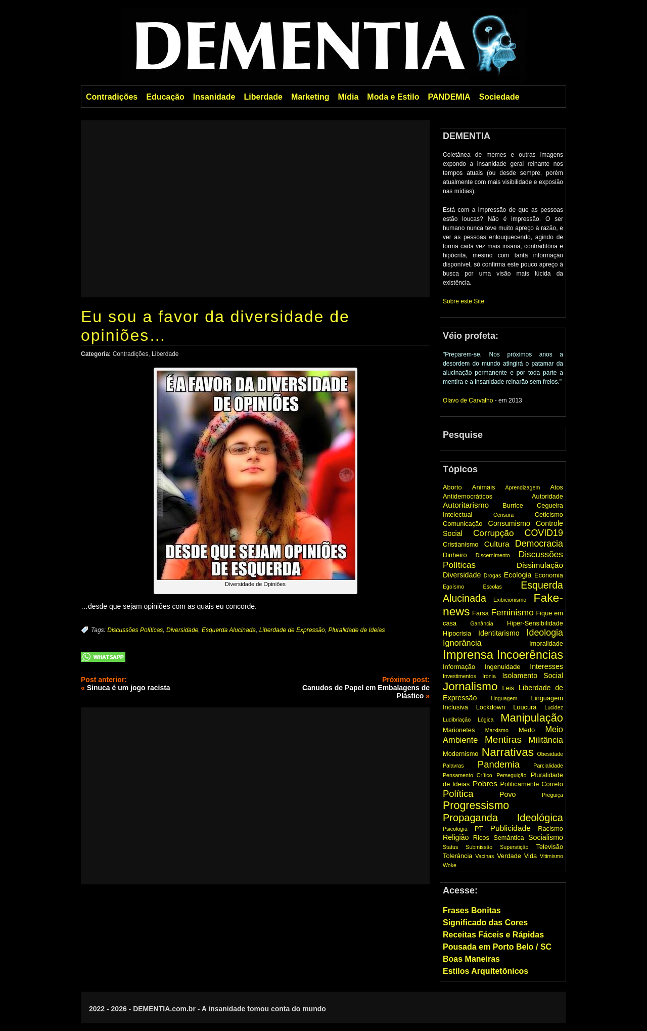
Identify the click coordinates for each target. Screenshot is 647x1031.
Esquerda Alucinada (229, 630)
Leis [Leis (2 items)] (508, 688)
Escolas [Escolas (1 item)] (492, 587)
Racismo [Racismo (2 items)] (550, 828)
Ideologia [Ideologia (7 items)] (544, 632)
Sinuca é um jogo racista (128, 688)
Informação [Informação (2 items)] (459, 666)
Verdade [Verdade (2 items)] (509, 856)
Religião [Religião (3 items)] (456, 837)
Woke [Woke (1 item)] (449, 865)
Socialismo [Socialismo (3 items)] (545, 837)
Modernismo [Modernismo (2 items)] (461, 753)
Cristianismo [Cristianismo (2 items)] (460, 544)
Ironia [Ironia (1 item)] (489, 676)
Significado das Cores (485, 922)
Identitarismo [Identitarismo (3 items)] (499, 633)
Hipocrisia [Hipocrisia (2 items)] (457, 633)
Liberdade (263, 97)
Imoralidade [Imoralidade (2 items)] (546, 643)
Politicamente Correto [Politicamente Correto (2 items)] (531, 784)
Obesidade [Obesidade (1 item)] (550, 754)
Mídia (348, 97)
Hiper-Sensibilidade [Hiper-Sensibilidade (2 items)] (535, 623)
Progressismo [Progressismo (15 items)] (476, 805)
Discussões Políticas (135, 630)
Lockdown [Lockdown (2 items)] (490, 707)
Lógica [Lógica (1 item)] (485, 719)
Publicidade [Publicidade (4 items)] (510, 828)
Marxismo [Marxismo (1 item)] (497, 730)
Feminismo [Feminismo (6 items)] (512, 612)
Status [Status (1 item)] (450, 847)
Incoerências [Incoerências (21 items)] (530, 654)
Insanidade (214, 97)
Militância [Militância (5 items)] (546, 739)
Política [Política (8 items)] (458, 793)
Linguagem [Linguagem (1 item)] (504, 698)
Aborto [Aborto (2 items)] (452, 487)
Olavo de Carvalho (468, 400)
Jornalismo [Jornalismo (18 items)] (470, 686)
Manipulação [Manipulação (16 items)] (531, 717)
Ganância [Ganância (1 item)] (481, 623)
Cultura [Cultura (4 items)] (497, 544)
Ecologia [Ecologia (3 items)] (518, 575)
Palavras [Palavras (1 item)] (453, 766)
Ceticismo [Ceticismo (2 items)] (549, 514)
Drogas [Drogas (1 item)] (492, 575)
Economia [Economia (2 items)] (548, 575)
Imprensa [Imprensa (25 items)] (468, 654)
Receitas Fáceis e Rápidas (493, 934)
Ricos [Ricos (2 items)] (481, 837)
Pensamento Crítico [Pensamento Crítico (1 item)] (467, 775)
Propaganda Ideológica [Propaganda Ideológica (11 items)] (503, 817)
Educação (165, 97)
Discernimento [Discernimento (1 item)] (493, 555)
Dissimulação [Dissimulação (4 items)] (540, 565)
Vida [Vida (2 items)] (530, 856)
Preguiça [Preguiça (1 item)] (552, 795)
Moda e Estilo (393, 97)
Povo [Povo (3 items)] (507, 794)
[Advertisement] (255, 209)
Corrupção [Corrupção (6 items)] (493, 533)
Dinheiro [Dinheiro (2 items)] (455, 555)
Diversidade (182, 630)
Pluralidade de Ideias (356, 630)
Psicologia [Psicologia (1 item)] (455, 829)
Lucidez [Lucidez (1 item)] (553, 707)
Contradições (111, 97)
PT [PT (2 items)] (479, 828)
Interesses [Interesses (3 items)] (546, 666)
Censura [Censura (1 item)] (503, 515)
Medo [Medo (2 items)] (527, 730)
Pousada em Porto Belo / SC (497, 947)
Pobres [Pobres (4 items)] (485, 783)
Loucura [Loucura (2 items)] (524, 707)
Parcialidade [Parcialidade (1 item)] (548, 766)
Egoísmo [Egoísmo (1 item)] (453, 587)
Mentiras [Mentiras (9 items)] (503, 739)
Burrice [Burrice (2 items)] (512, 505)
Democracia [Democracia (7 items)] (539, 544)
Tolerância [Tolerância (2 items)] (457, 856)
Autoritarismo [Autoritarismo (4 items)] (466, 505)
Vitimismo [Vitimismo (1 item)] (551, 856)
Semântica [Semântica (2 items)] (508, 837)
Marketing (310, 97)
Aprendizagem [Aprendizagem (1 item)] (522, 487)
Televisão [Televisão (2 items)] (549, 846)
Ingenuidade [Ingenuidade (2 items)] (503, 666)
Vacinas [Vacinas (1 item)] (484, 856)
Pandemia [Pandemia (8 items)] (499, 764)
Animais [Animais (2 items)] (483, 487)
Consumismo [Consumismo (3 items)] (509, 523)
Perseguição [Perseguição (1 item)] (511, 775)
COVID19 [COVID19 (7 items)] (544, 533)
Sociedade (499, 97)
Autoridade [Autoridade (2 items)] (547, 496)
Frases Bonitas (472, 910)
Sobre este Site (463, 301)
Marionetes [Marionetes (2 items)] (459, 730)
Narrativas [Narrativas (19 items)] (508, 751)
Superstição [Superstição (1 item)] (514, 847)
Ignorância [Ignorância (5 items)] (462, 642)
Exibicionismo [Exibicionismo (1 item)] (509, 600)
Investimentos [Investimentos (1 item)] (459, 676)
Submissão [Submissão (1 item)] (479, 847)
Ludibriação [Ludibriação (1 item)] (457, 719)
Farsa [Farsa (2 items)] (480, 613)
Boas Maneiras (471, 959)
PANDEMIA (449, 97)
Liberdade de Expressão (292, 630)
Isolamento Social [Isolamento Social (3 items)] (532, 675)
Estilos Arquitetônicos (485, 971)
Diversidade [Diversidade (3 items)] (462, 575)
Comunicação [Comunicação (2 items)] (462, 523)
